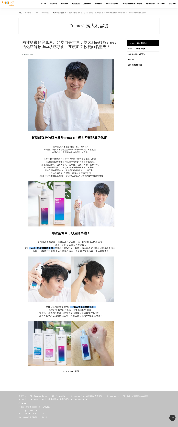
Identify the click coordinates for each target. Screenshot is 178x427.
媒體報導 (87, 4)
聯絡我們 (172, 4)
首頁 (20, 13)
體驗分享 (98, 4)
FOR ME (131, 59)
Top (172, 418)
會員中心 (22, 396)
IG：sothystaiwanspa (28, 399)
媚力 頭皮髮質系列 (59, 13)
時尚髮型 (76, 4)
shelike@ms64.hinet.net (30, 411)
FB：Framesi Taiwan (39, 396)
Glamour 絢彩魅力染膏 (136, 49)
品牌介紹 (53, 4)
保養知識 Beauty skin (155, 4)
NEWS (43, 4)
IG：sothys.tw (112, 396)
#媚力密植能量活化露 (42, 248)
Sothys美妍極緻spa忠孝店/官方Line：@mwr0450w (64, 399)
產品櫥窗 (65, 4)
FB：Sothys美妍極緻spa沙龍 (135, 396)
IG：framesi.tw (59, 396)
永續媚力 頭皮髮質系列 (136, 54)
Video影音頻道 (112, 4)
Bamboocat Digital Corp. (30, 417)
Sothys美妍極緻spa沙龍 (132, 4)
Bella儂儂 (74, 371)
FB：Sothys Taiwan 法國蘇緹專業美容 (85, 396)
